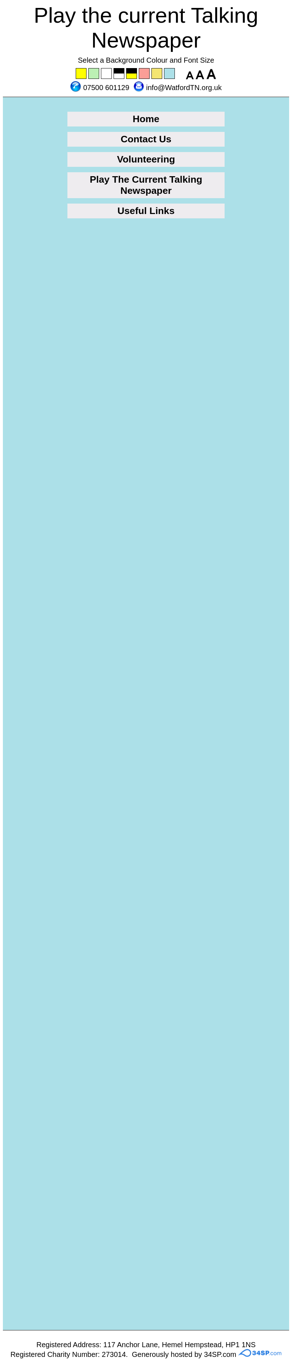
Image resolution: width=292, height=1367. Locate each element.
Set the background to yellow (81, 73)
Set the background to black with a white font (119, 73)
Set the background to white (106, 73)
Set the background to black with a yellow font (132, 73)
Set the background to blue (169, 73)
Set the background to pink (144, 73)
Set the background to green (94, 73)
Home (146, 118)
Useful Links (146, 210)
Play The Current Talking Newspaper (146, 185)
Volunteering (146, 159)
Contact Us (146, 139)
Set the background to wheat (157, 73)
